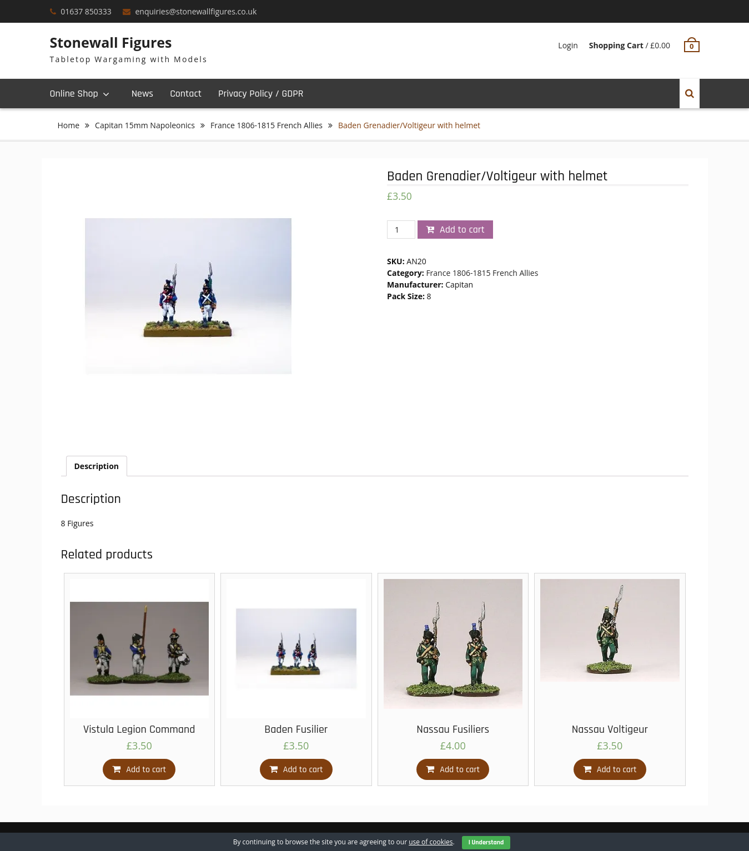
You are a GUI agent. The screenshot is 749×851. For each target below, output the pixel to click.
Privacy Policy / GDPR (260, 93)
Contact (186, 93)
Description (96, 466)
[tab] (97, 466)
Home (69, 125)
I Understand (486, 842)
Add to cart (462, 229)
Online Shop (74, 93)
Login (567, 45)
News (142, 93)
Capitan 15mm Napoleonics (145, 125)
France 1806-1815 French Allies (266, 125)
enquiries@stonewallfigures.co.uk (196, 11)
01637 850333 (86, 11)
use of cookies (431, 842)
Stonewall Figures (111, 42)
